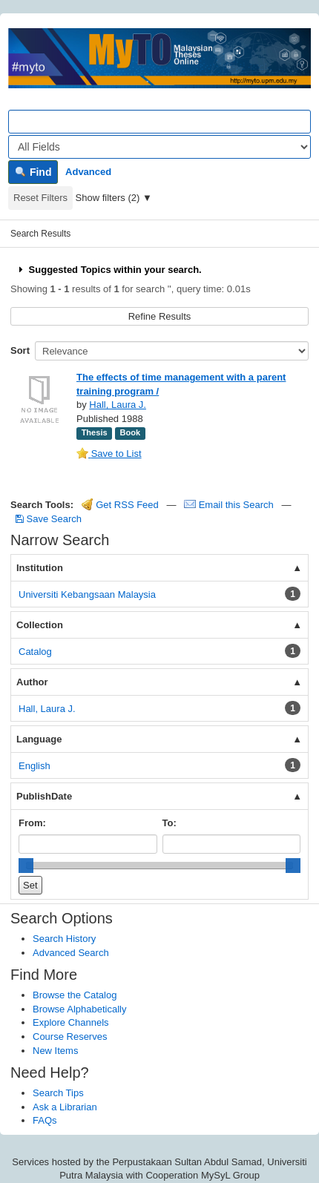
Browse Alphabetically (79, 1009)
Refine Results (159, 316)
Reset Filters (40, 197)
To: (169, 822)
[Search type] (159, 147)
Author (32, 682)
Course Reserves (70, 1036)
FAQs (45, 1120)
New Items (55, 1050)
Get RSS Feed (120, 504)
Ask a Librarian (65, 1107)
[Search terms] (159, 122)
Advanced (88, 171)
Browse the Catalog (74, 995)
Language (39, 739)
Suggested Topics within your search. (109, 269)
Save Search (49, 518)
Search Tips (58, 1092)
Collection (39, 624)
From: (32, 822)
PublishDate (44, 796)
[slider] (26, 865)
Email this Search (230, 504)
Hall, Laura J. (117, 404)
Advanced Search (71, 952)
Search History (64, 938)
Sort (20, 350)
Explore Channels (71, 1022)
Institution (39, 567)
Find (33, 172)
